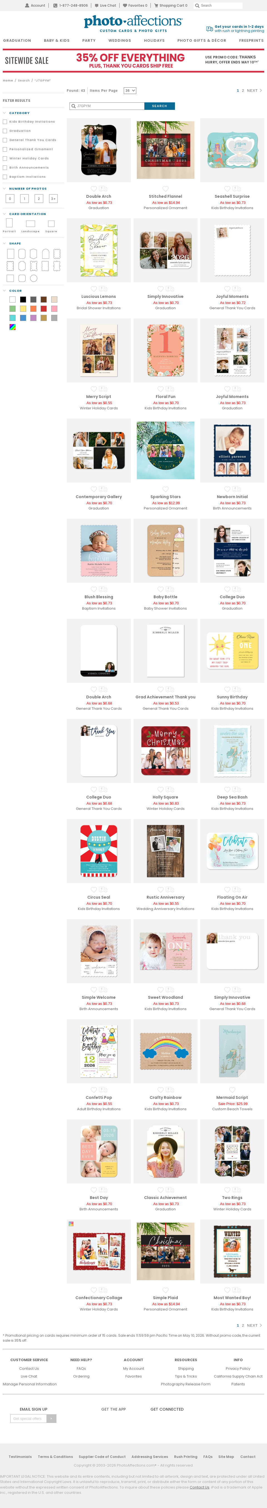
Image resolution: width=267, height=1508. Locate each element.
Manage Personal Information (30, 1384)
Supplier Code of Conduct (102, 1456)
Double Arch (98, 196)
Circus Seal (98, 897)
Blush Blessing (99, 597)
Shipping (186, 1368)
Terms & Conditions (55, 1456)
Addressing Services (150, 1456)
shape (12, 243)
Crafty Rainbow (166, 1097)
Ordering (81, 1376)
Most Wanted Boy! (232, 1298)
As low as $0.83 (166, 803)
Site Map (226, 1456)
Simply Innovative (165, 296)
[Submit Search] (159, 106)
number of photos (25, 188)
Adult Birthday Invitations (99, 1109)
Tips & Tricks (186, 1376)
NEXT (254, 90)
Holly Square (165, 797)
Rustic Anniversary (165, 897)
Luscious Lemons (98, 296)
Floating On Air (232, 897)
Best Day (99, 1197)
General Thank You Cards (32, 140)
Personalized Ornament (31, 149)
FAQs (81, 1368)
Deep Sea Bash (232, 797)
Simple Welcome (99, 997)
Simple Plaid (165, 1298)
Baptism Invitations (27, 176)
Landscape (30, 231)
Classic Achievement (165, 1197)
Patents (238, 1384)
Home (8, 80)
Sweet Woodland (165, 997)
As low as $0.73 (99, 203)
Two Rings (232, 1197)
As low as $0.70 (166, 303)
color (12, 290)
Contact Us (29, 1368)
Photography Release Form (186, 1384)
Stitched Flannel (165, 196)
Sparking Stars (165, 497)
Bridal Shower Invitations (99, 308)
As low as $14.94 (166, 203)
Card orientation (24, 214)
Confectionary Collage (98, 1298)
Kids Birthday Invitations (32, 121)
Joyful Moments (232, 296)
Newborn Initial (232, 497)
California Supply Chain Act (238, 1376)
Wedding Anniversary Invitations (165, 908)
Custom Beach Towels (232, 1109)
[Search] (218, 6)
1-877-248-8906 (74, 5)
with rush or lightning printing (239, 29)
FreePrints (251, 40)
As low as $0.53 (166, 703)
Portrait (9, 231)
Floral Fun (165, 396)
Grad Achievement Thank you (165, 697)
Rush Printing (185, 1456)
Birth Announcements (29, 167)
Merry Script (98, 396)
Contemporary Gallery (99, 497)
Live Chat (108, 5)
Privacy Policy (238, 1368)
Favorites (137, 5)
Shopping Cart (173, 5)
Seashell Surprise (232, 196)
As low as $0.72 (233, 303)
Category (16, 113)
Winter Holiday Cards (29, 158)
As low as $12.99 (166, 503)
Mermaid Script (232, 1097)
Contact (248, 1456)
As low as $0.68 (99, 703)
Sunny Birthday (232, 697)
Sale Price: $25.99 (233, 1104)
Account (38, 5)
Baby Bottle (165, 597)
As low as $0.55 (99, 403)
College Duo (232, 597)
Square (51, 231)
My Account (133, 1368)
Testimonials (20, 1456)
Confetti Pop (99, 1097)
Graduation (20, 130)
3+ (53, 198)
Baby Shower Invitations (165, 608)
